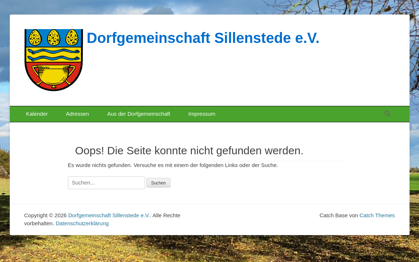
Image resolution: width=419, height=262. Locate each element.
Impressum (201, 114)
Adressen (77, 114)
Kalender (37, 114)
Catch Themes (377, 215)
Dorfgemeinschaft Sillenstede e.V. (203, 38)
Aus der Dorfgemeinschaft (138, 114)
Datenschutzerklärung (82, 223)
